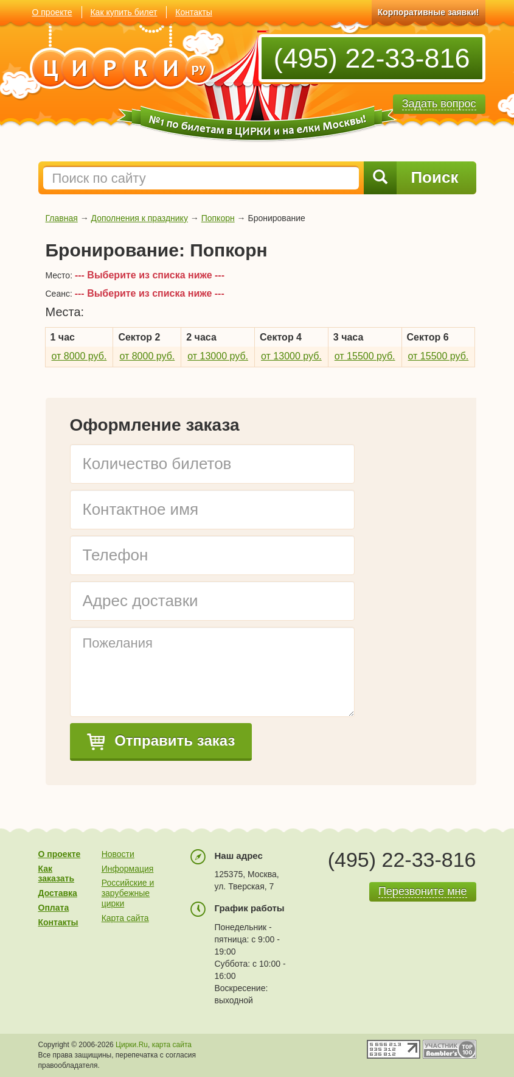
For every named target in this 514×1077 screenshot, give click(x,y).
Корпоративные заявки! (428, 12)
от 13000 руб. (217, 356)
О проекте (52, 12)
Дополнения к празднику (139, 218)
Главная (62, 218)
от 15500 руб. (365, 356)
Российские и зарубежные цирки (128, 893)
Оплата (53, 908)
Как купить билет (123, 12)
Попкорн (218, 218)
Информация (128, 869)
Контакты (193, 12)
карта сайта (172, 1044)
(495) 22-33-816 (372, 58)
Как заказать (56, 874)
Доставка (57, 893)
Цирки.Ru (132, 1044)
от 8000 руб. (79, 356)
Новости (118, 854)
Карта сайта (125, 918)
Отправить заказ (161, 741)
